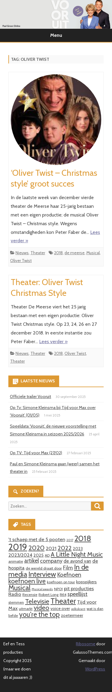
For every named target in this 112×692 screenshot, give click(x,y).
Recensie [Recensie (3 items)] (29, 594)
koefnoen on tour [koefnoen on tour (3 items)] (61, 582)
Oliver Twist (21, 260)
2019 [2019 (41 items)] (17, 547)
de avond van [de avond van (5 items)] (77, 561)
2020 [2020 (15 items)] (36, 547)
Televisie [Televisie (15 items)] (37, 601)
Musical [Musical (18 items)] (19, 587)
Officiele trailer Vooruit (30, 396)
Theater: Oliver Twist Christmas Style (47, 287)
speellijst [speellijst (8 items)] (77, 593)
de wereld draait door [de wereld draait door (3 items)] (44, 568)
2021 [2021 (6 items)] (51, 548)
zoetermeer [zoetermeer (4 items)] (72, 615)
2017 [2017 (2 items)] (69, 540)
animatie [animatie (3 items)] (15, 561)
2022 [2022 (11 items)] (65, 548)
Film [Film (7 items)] (68, 567)
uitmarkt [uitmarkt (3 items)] (26, 608)
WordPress (95, 669)
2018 (58, 252)
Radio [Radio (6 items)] (14, 594)
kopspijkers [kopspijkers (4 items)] (86, 582)
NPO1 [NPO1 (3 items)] (58, 589)
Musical (93, 252)
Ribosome (85, 643)
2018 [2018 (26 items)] (82, 538)
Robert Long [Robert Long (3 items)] (49, 594)
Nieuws (22, 252)
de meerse (75, 252)
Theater (37, 252)
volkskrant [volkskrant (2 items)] (78, 609)
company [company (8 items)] (51, 560)
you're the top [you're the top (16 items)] (39, 614)
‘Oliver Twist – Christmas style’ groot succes (54, 178)
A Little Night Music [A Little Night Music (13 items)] (77, 554)
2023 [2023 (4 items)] (78, 548)
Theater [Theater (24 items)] (63, 600)
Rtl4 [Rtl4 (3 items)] (63, 594)
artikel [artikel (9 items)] (31, 560)
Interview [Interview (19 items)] (42, 574)
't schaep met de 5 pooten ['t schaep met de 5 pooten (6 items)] (36, 539)
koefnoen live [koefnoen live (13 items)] (27, 581)
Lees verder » (53, 341)
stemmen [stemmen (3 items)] (16, 602)
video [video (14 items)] (41, 608)
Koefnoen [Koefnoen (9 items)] (69, 574)
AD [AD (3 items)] (47, 555)
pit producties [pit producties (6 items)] (79, 588)
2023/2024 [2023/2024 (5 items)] (20, 555)
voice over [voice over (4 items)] (60, 608)
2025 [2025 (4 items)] (38, 555)
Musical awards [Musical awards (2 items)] (42, 589)
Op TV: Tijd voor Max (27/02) (36, 452)
